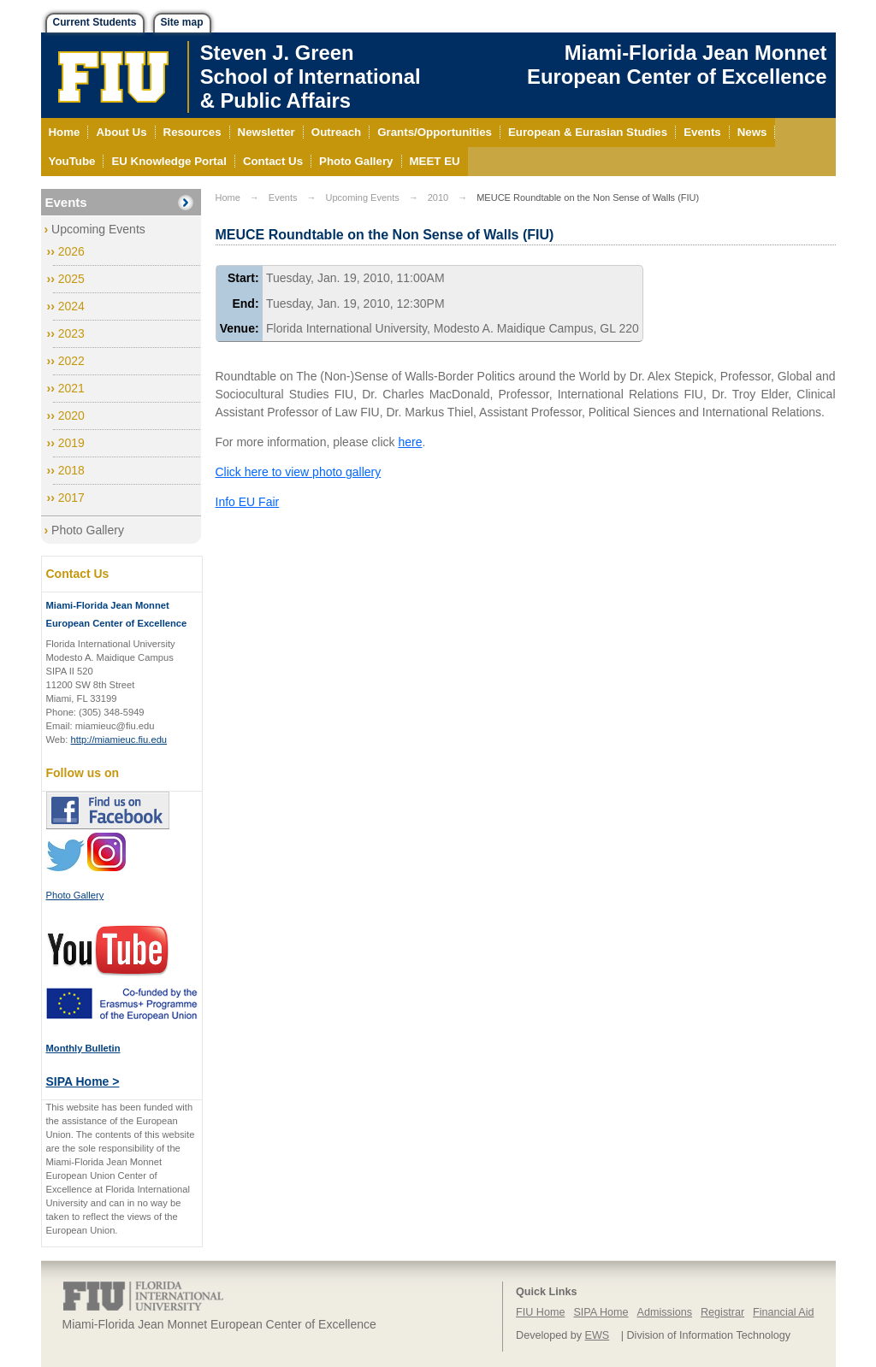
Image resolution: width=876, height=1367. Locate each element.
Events (66, 202)
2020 (71, 415)
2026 (71, 251)
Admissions (664, 1312)
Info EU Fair (248, 502)
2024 (71, 306)
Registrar (722, 1312)
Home (228, 197)
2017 (71, 497)
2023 (71, 333)
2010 (438, 197)
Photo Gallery (87, 530)
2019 (71, 443)
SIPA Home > (83, 1081)
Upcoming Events (98, 229)
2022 (71, 361)
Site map (182, 22)
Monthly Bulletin (83, 1048)
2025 (71, 279)
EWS (597, 1335)
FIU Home (540, 1312)
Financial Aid (783, 1312)
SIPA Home (600, 1312)
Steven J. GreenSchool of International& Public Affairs (310, 76)
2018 (71, 470)
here (410, 442)
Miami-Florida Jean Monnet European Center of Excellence (676, 64)
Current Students (95, 22)
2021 (71, 388)
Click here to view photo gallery (299, 472)
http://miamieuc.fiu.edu (119, 739)
